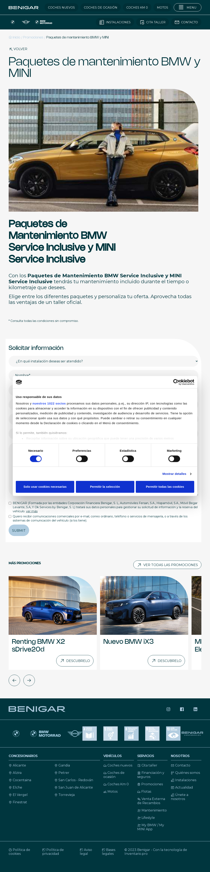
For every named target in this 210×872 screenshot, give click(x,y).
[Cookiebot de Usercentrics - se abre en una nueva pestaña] (176, 382)
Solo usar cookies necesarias (44, 487)
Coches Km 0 (116, 784)
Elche (15, 787)
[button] (14, 680)
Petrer (61, 773)
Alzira (15, 773)
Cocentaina (20, 780)
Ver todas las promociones (167, 565)
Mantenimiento (152, 810)
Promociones (33, 37)
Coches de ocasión (113, 775)
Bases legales (108, 852)
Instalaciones (183, 780)
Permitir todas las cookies (165, 487)
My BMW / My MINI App (150, 827)
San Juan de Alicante (73, 787)
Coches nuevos (117, 765)
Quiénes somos (185, 773)
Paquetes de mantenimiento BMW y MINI (77, 37)
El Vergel (18, 795)
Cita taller (147, 765)
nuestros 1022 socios (49, 403)
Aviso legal (86, 852)
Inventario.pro (136, 854)
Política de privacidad (53, 852)
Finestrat (18, 802)
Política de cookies (19, 852)
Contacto (180, 765)
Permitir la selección (105, 487)
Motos (110, 791)
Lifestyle (146, 818)
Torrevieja (64, 795)
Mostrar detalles (174, 473)
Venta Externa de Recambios (151, 801)
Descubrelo (75, 660)
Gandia (62, 765)
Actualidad (182, 787)
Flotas (144, 791)
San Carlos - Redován (73, 780)
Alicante (17, 765)
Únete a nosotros (179, 797)
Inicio (14, 37)
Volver (18, 49)
